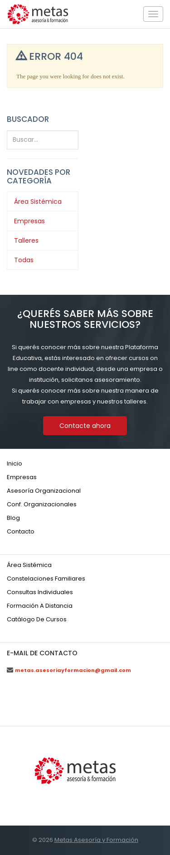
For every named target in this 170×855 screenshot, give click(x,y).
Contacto (20, 531)
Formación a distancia (40, 605)
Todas (24, 259)
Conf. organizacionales (42, 504)
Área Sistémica (38, 201)
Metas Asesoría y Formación (96, 840)
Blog (13, 518)
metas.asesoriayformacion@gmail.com (73, 670)
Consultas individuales (40, 592)
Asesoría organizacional (44, 490)
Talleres (26, 240)
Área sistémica (29, 565)
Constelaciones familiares (46, 578)
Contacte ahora (85, 425)
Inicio (14, 463)
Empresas (29, 221)
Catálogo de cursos (37, 619)
